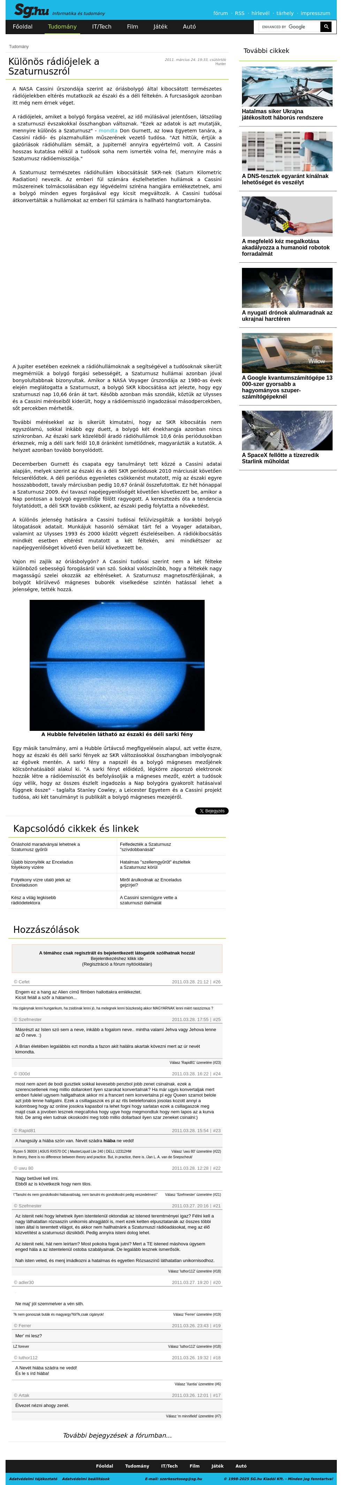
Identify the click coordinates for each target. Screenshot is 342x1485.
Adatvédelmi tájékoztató (33, 1479)
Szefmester (30, 1019)
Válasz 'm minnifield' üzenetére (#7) (193, 1416)
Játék (161, 26)
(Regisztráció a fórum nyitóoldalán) (117, 964)
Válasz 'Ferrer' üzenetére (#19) (197, 1314)
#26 (217, 981)
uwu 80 (26, 1168)
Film (132, 26)
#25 (217, 1019)
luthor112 (28, 1357)
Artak (24, 1395)
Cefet (24, 981)
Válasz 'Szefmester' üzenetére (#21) (193, 1195)
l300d (24, 1073)
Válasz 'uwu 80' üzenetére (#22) (196, 1151)
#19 (217, 1325)
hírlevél (261, 13)
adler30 (26, 1282)
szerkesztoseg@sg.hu (181, 1479)
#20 (217, 1282)
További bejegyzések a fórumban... (117, 1435)
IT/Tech (102, 26)
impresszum (315, 13)
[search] (289, 27)
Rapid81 (27, 1130)
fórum (220, 13)
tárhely (285, 13)
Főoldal (23, 26)
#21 (217, 1205)
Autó (189, 26)
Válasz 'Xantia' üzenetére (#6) (198, 1384)
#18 (217, 1357)
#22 (217, 1168)
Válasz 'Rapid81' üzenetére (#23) (195, 1063)
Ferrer (25, 1325)
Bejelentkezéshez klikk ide (117, 958)
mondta (108, 130)
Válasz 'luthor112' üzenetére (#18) (194, 1271)
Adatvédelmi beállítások (85, 1479)
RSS (240, 13)
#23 (217, 1130)
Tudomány (62, 26)
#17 (217, 1395)
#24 (217, 1073)
